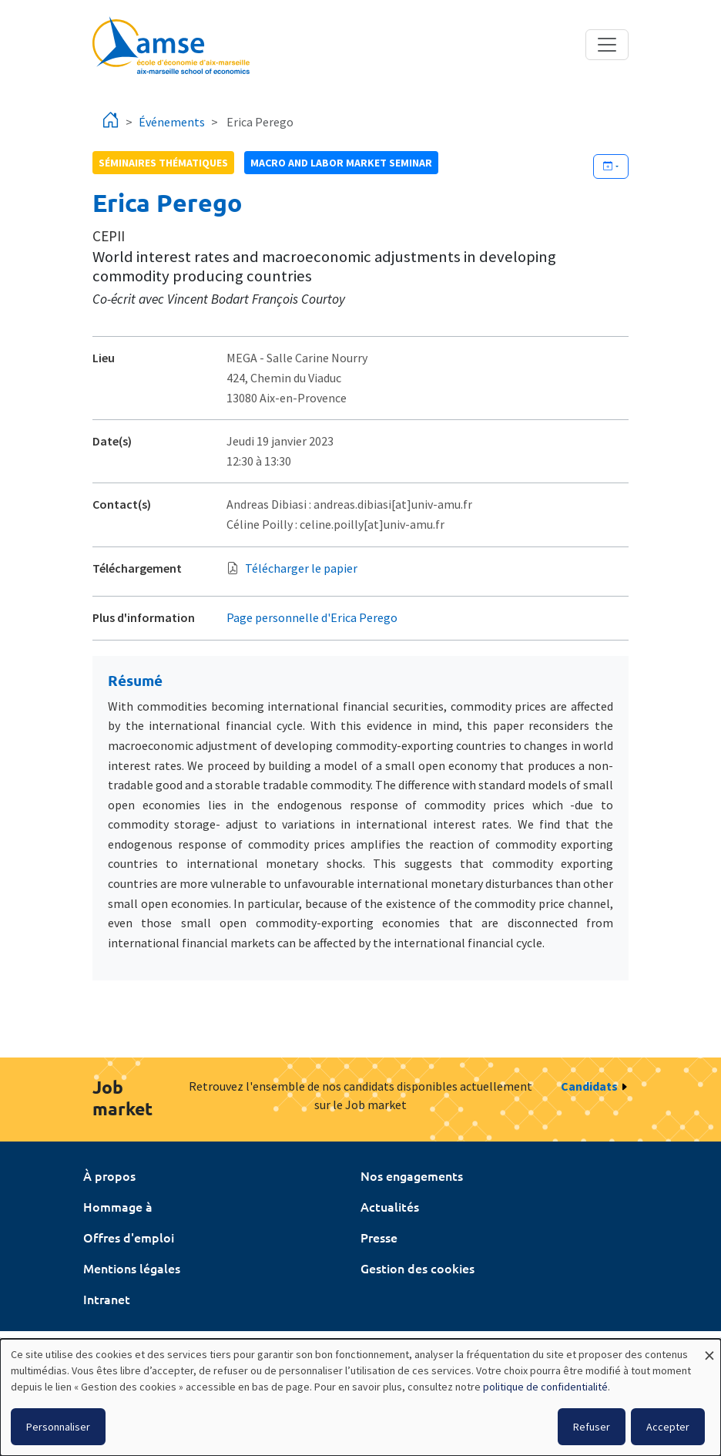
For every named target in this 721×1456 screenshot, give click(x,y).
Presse (378, 1237)
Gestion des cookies (417, 1267)
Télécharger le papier (301, 568)
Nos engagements (411, 1175)
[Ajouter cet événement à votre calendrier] (611, 166)
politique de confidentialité (545, 1387)
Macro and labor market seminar (341, 163)
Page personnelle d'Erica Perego (311, 617)
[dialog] (360, 1397)
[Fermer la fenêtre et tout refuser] (709, 1348)
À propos (109, 1175)
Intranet (106, 1298)
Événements (172, 121)
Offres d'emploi (128, 1237)
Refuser (591, 1427)
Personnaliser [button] (58, 1427)
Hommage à (118, 1206)
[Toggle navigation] (607, 44)
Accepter (667, 1427)
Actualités (389, 1206)
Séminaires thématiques (163, 163)
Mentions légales (131, 1267)
